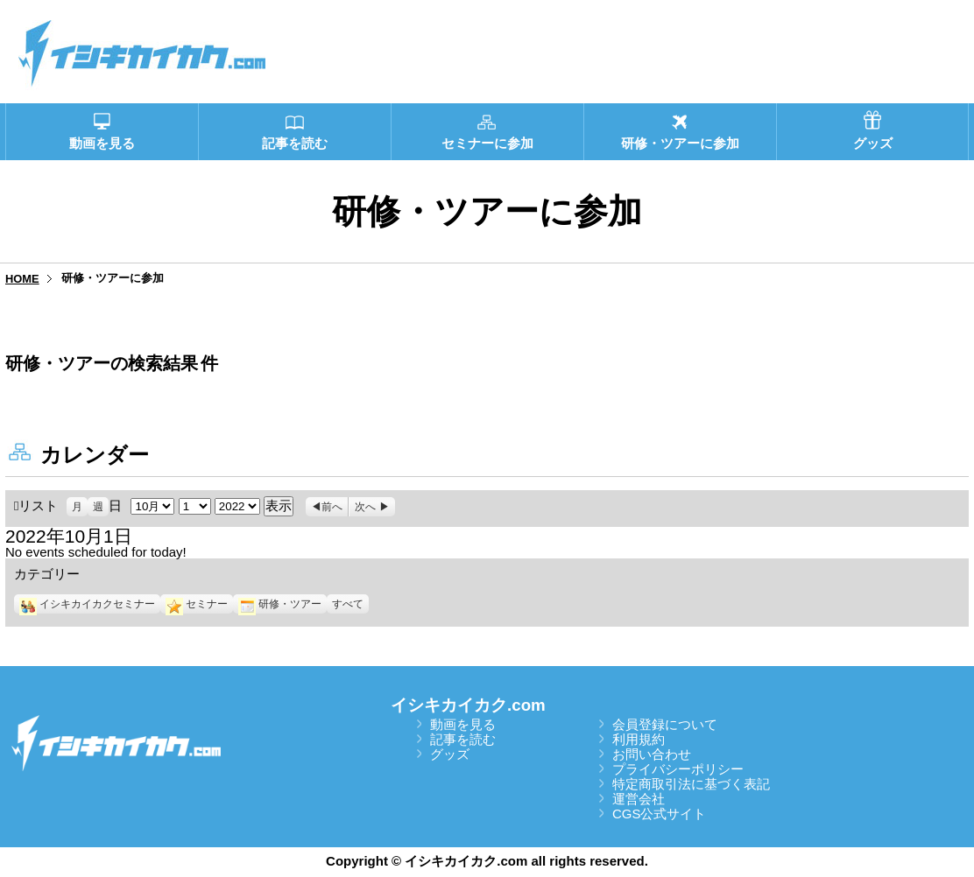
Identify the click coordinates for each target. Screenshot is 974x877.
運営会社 (638, 798)
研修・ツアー (279, 604)
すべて (347, 604)
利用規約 (638, 739)
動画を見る (463, 724)
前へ (331, 507)
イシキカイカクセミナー (87, 604)
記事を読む (463, 739)
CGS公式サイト (659, 813)
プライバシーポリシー (678, 768)
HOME (22, 278)
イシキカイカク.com (468, 705)
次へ (365, 507)
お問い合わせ (651, 754)
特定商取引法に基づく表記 (691, 783)
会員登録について (664, 724)
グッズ (449, 754)
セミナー (197, 604)
